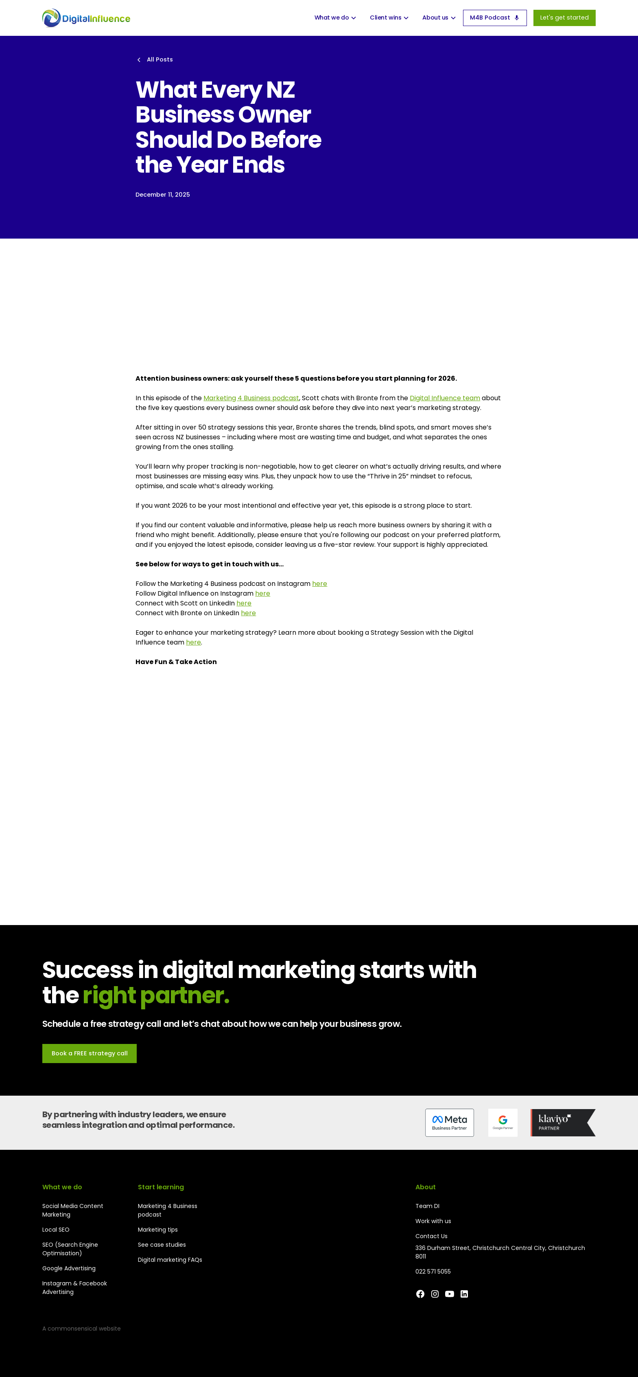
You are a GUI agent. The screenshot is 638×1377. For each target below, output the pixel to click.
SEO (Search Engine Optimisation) (70, 1249)
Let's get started (564, 17)
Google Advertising (69, 1268)
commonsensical (72, 1328)
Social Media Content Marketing (72, 1210)
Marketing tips (158, 1230)
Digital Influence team (445, 398)
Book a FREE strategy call (90, 1053)
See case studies (162, 1245)
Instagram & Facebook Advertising (74, 1287)
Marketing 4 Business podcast (251, 398)
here (319, 583)
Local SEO (56, 1230)
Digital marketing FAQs (170, 1260)
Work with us (433, 1221)
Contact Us (431, 1236)
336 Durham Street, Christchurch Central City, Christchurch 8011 (500, 1252)
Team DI (427, 1206)
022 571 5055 (433, 1271)
